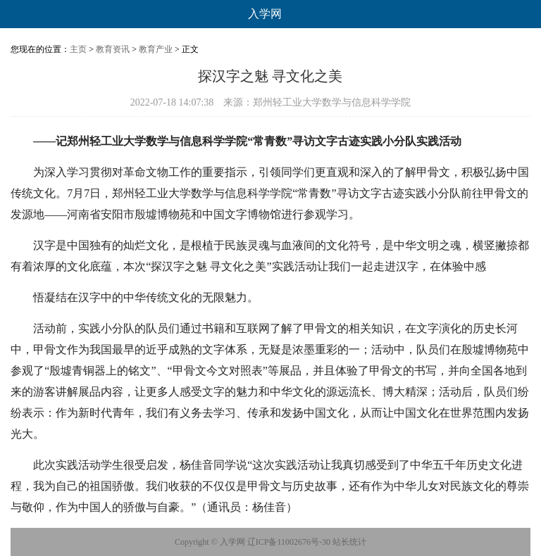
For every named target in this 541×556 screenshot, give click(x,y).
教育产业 (156, 49)
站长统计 (349, 542)
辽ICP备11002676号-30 (288, 542)
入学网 (265, 14)
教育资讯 (113, 49)
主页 (78, 49)
